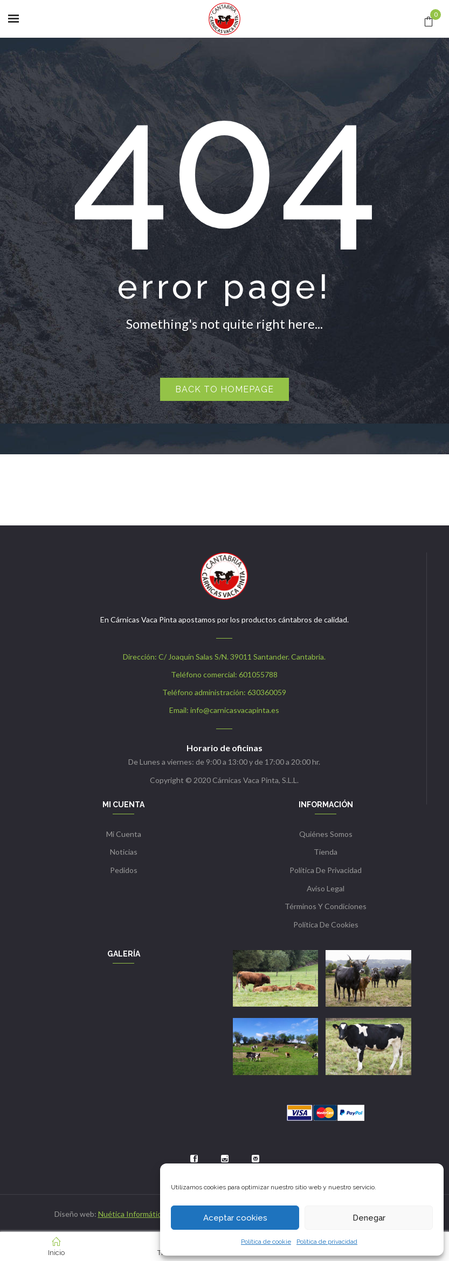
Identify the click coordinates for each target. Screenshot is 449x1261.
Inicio (56, 1247)
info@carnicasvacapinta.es (234, 710)
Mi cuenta (123, 834)
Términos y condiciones (326, 906)
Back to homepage (224, 389)
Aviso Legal (325, 888)
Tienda (325, 851)
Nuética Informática (131, 1213)
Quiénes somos (326, 834)
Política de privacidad (326, 1241)
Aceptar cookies (235, 1218)
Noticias (123, 851)
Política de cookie (266, 1241)
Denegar (369, 1218)
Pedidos (123, 870)
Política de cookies (325, 924)
